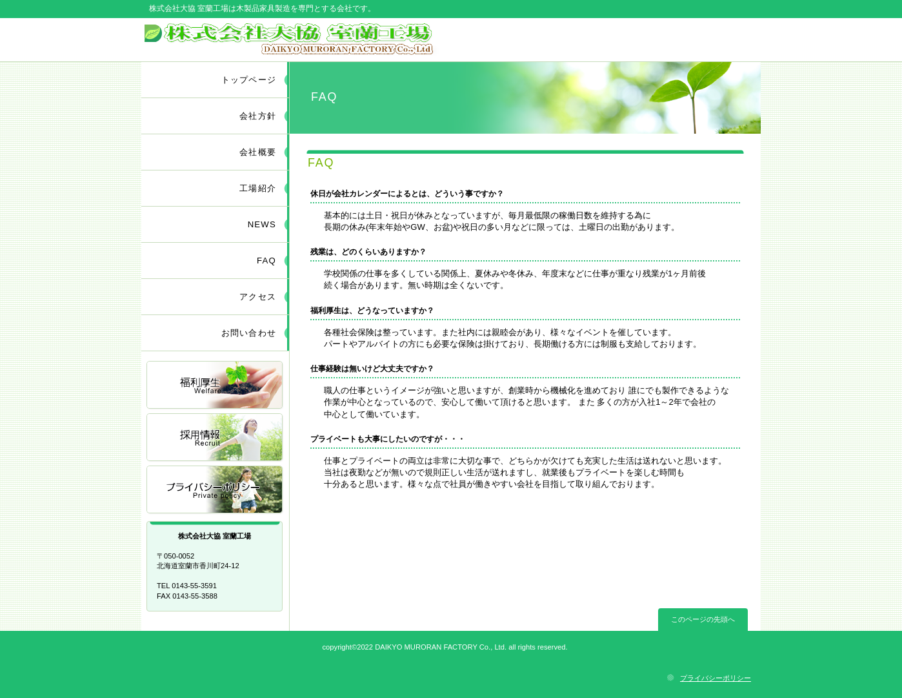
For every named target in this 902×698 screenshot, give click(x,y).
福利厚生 (215, 386)
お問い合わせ (248, 333)
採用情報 (215, 438)
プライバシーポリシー (715, 678)
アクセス (215, 490)
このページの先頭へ (703, 619)
